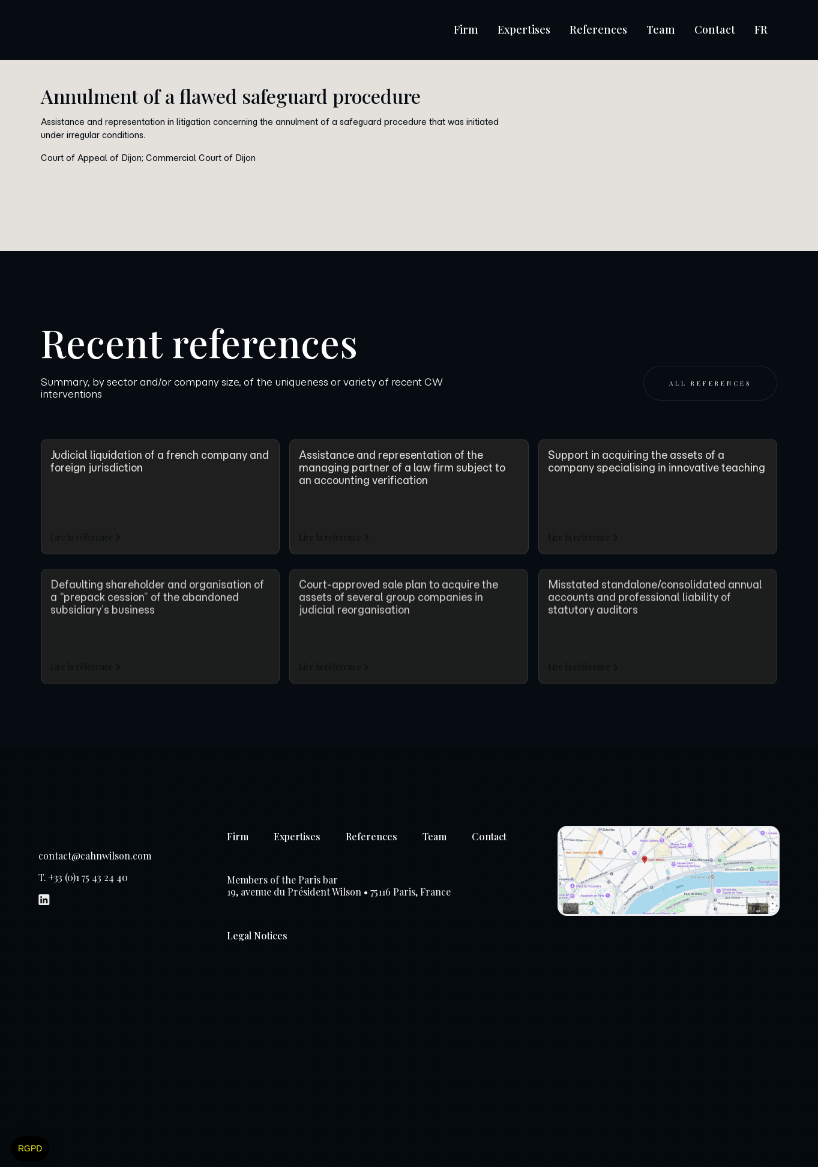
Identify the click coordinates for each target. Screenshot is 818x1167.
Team (660, 29)
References (598, 29)
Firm (466, 29)
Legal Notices (257, 935)
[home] (101, 30)
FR (761, 29)
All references (710, 383)
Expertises (524, 29)
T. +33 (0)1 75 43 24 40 (83, 877)
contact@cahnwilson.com (94, 856)
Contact (714, 29)
